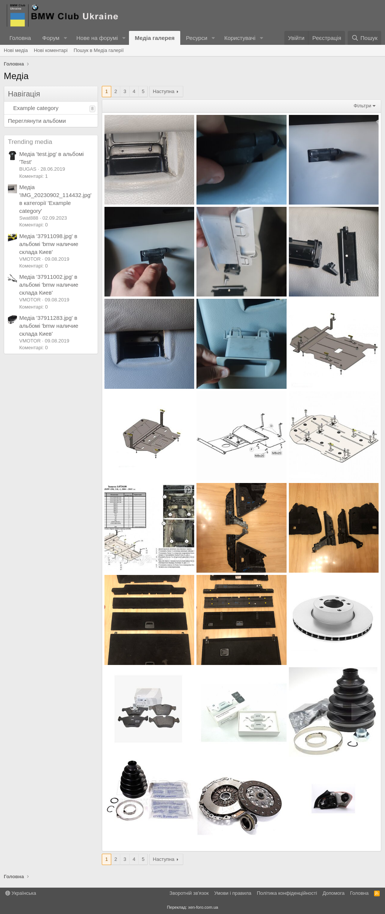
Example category (35, 108)
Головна (20, 38)
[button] (65, 38)
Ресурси (196, 38)
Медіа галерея (155, 38)
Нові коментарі (51, 50)
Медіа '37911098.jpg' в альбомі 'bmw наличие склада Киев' (48, 244)
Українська (20, 893)
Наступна (163, 91)
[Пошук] (364, 38)
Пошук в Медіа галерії (99, 50)
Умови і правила (233, 893)
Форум (51, 38)
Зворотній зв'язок (189, 893)
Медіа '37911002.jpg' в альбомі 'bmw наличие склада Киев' (48, 285)
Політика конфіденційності (287, 893)
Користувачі (240, 38)
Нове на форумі (97, 38)
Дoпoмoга (333, 893)
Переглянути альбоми (37, 121)
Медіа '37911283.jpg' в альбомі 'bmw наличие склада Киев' (48, 326)
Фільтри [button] (362, 106)
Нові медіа (16, 50)
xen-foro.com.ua (203, 907)
